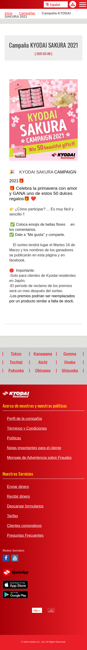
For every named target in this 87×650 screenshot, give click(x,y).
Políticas (14, 438)
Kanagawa (43, 354)
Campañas (27, 13)
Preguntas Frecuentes (25, 535)
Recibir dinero (18, 496)
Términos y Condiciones (27, 428)
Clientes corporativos (24, 526)
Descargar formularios (25, 506)
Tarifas (12, 516)
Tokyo (16, 354)
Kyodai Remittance (16, 395)
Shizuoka (70, 370)
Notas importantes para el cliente (34, 448)
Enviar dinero (18, 487)
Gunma (69, 354)
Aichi (42, 362)
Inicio (9, 13)
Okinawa (43, 370)
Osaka (69, 362)
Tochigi (16, 362)
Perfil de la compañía (24, 419)
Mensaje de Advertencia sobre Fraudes (39, 458)
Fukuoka (16, 370)
